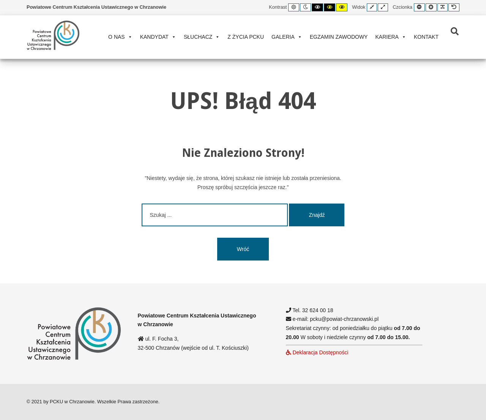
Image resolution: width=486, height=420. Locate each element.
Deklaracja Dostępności (317, 352)
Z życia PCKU (245, 37)
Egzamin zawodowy (339, 37)
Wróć (243, 249)
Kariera (390, 37)
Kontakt (426, 37)
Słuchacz (202, 37)
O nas (120, 37)
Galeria (286, 37)
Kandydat (158, 37)
